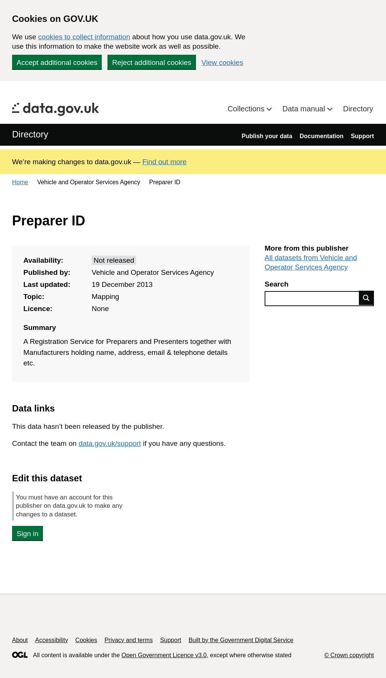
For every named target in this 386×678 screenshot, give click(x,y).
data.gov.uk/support (109, 443)
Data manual (304, 109)
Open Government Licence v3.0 (164, 655)
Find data (366, 298)
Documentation (321, 136)
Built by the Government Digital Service (240, 640)
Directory (358, 109)
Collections (247, 109)
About (20, 640)
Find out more (164, 162)
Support (362, 136)
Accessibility (51, 640)
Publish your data (267, 136)
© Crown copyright (349, 655)
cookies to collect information (84, 37)
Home (20, 182)
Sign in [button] (27, 534)
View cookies (223, 62)
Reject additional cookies (151, 62)
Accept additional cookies (57, 62)
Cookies (86, 640)
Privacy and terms (128, 640)
